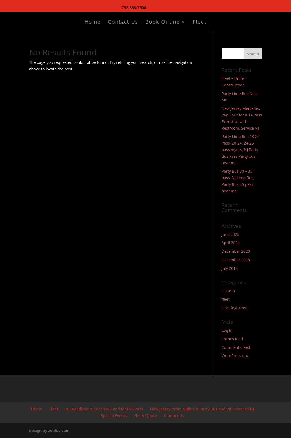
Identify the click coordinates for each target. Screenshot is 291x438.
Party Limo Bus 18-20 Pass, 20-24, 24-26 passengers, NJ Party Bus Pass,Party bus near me (241, 149)
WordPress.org (235, 355)
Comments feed (236, 347)
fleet (226, 299)
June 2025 (230, 234)
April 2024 (231, 242)
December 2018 (236, 259)
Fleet (199, 22)
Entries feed (232, 338)
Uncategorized (235, 307)
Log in (227, 330)
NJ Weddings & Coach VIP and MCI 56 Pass (104, 409)
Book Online (162, 22)
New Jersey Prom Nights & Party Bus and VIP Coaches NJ (202, 409)
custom (228, 290)
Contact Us (123, 22)
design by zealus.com (49, 430)
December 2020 (236, 251)
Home (92, 22)
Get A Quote (145, 415)
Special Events (114, 415)
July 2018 (230, 268)
